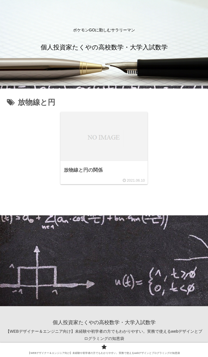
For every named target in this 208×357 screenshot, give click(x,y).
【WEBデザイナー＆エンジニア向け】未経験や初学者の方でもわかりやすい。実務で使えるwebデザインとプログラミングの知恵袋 (104, 335)
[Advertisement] (104, 260)
